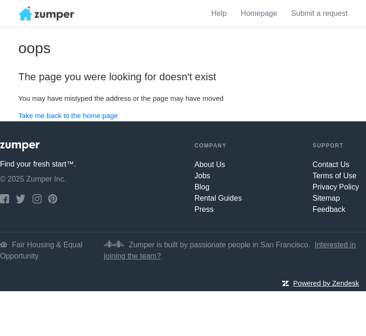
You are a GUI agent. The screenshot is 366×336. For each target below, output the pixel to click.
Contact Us (330, 164)
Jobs (203, 176)
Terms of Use (334, 176)
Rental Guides (218, 198)
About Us (210, 164)
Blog (202, 187)
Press (204, 209)
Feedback (328, 209)
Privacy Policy (335, 187)
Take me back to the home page (68, 115)
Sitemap (326, 198)
